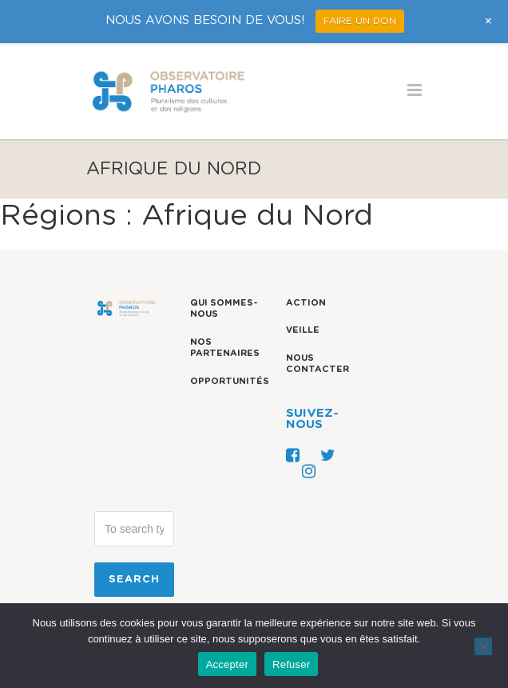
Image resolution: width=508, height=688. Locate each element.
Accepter (227, 664)
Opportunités (229, 381)
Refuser (291, 664)
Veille (302, 330)
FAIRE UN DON (359, 21)
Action (306, 302)
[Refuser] (483, 646)
